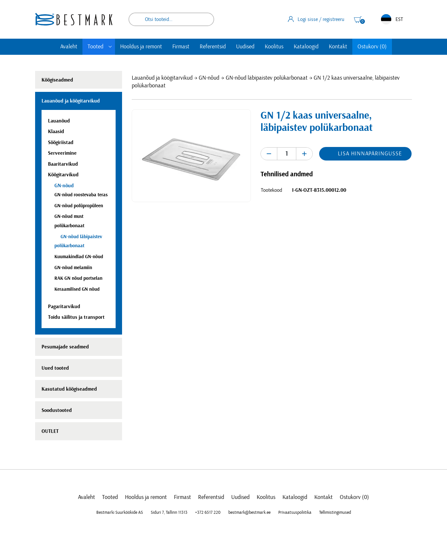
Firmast (180, 47)
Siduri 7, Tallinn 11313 (169, 512)
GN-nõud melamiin (73, 267)
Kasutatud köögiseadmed (69, 389)
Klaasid (56, 131)
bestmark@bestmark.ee (249, 512)
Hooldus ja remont (141, 47)
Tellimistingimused (335, 512)
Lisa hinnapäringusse (370, 154)
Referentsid (213, 47)
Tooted (95, 47)
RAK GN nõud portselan (78, 278)
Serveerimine (62, 153)
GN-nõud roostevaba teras (81, 194)
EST (392, 19)
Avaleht (68, 47)
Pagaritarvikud (64, 306)
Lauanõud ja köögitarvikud (162, 78)
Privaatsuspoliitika (294, 512)
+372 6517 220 (208, 512)
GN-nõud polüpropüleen (78, 205)
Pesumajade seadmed (65, 346)
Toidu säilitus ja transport (76, 317)
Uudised (245, 47)
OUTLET (50, 431)
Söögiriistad (60, 142)
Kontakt (338, 47)
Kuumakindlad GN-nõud (78, 256)
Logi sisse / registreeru (316, 19)
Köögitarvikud (63, 174)
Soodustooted (57, 410)
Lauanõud (59, 120)
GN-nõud (209, 78)
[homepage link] (73, 19)
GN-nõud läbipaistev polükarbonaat (267, 78)
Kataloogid (306, 47)
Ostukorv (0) (372, 47)
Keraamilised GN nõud (77, 289)
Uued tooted (55, 368)
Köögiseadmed (57, 80)
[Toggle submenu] (110, 47)
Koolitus (274, 47)
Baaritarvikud (63, 164)
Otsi (205, 19)
